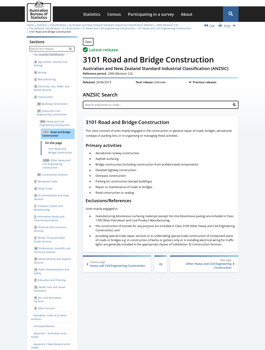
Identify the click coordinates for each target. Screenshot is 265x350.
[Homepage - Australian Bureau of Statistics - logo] (39, 11)
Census (114, 14)
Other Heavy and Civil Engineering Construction (204, 264)
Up (161, 264)
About (186, 14)
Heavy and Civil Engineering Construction (117, 264)
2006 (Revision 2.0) (167, 25)
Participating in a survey (151, 14)
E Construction (71, 28)
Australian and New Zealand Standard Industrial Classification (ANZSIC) (111, 25)
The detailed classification (44, 28)
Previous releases (204, 82)
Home (30, 25)
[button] (231, 14)
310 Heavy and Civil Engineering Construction (164, 28)
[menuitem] (91, 14)
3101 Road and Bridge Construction (60, 150)
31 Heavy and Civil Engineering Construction (108, 28)
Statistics (91, 14)
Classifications (58, 25)
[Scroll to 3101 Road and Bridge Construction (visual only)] (173, 122)
